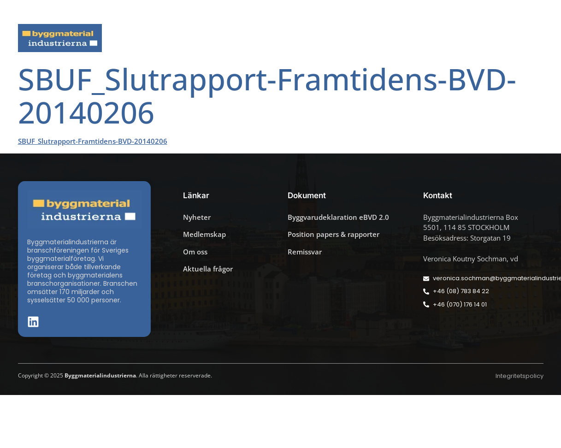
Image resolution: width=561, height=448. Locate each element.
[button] (540, 12)
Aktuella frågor (228, 38)
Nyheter (165, 38)
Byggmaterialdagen (313, 38)
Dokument (389, 38)
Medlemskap (459, 38)
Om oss (523, 38)
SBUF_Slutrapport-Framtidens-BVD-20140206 (92, 141)
